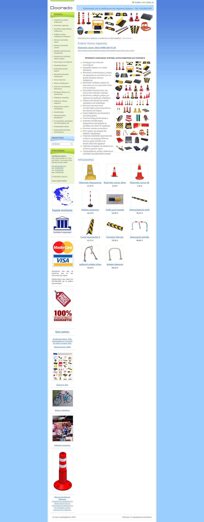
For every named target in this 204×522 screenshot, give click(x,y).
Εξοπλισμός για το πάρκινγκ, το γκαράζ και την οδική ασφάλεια (99, 38)
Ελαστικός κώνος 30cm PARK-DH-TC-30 (97, 48)
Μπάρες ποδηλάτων (62, 410)
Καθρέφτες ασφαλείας (62, 445)
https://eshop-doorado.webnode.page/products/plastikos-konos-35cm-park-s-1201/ (106, 50)
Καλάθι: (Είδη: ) (144, 3)
